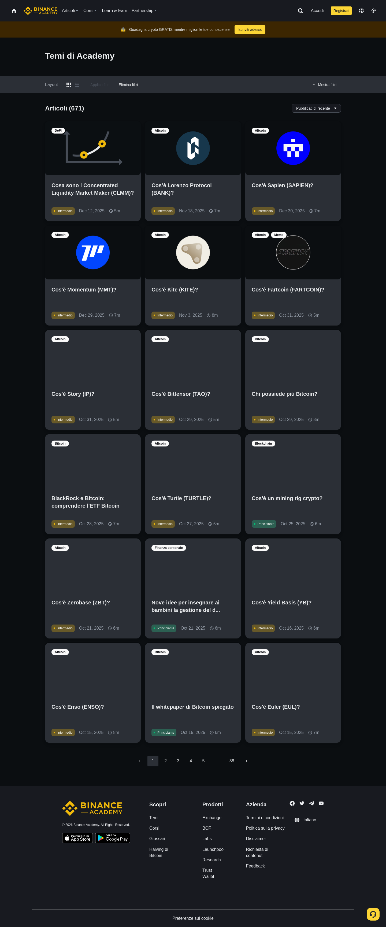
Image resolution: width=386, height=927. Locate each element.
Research (211, 860)
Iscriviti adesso (250, 29)
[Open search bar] (299, 11)
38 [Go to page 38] (231, 761)
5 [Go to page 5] (203, 761)
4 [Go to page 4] (191, 761)
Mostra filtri (323, 84)
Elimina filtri (128, 85)
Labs (207, 838)
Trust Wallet (208, 873)
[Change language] (361, 11)
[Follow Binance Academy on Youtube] (321, 803)
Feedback (255, 866)
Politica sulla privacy (265, 828)
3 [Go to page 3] (178, 761)
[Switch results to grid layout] (68, 84)
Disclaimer (256, 838)
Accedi (317, 10)
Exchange (211, 817)
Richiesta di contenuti (257, 852)
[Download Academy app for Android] (112, 839)
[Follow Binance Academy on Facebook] (292, 803)
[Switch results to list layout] (77, 84)
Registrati (341, 11)
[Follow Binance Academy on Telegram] (311, 803)
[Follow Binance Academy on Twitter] (302, 803)
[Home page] (41, 10)
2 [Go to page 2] (165, 761)
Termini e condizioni (265, 817)
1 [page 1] (153, 761)
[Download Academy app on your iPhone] (77, 839)
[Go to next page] (246, 761)
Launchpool (213, 849)
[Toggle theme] (374, 10)
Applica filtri (100, 85)
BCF (206, 828)
